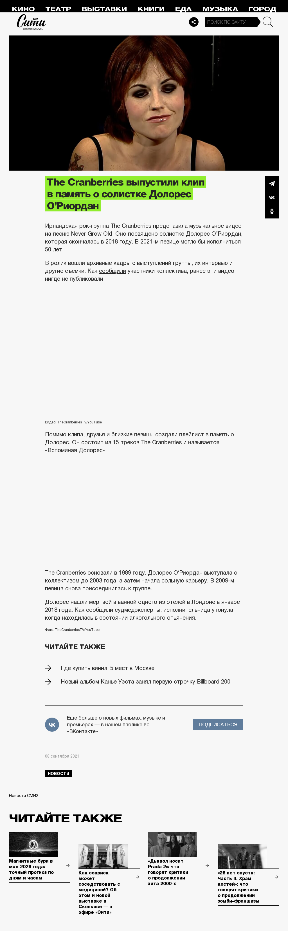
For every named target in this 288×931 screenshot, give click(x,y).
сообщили (112, 271)
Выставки (104, 9)
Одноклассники (272, 211)
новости (58, 773)
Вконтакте (272, 197)
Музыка (220, 9)
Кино (23, 9)
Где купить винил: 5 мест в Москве (107, 668)
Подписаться (218, 724)
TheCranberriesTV (71, 422)
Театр (58, 9)
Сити (31, 22)
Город (262, 9)
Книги (151, 9)
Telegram (272, 183)
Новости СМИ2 (23, 795)
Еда (183, 9)
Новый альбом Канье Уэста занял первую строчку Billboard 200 (145, 681)
